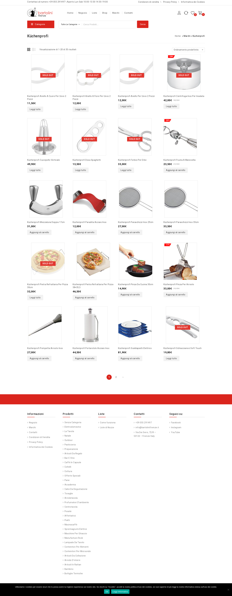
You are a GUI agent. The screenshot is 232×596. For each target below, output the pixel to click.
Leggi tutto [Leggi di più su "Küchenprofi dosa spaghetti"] (80, 170)
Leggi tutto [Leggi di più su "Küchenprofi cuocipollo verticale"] (35, 170)
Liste (94, 13)
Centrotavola (71, 507)
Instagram (176, 427)
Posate (68, 511)
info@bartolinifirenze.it (147, 427)
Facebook (176, 422)
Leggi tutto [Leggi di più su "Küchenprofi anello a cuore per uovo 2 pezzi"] (35, 109)
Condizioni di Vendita (39, 437)
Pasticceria (70, 444)
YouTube (175, 432)
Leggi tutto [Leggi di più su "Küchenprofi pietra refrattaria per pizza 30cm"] (35, 297)
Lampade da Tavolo (74, 542)
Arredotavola (71, 498)
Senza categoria (73, 422)
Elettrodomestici (73, 427)
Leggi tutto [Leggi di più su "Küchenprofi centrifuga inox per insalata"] (171, 106)
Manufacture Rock (74, 538)
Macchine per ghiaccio (76, 533)
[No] (228, 589)
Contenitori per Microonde (78, 551)
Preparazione (71, 449)
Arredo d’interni (72, 560)
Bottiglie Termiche (74, 573)
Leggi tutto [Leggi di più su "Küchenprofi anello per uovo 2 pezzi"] (126, 106)
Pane (67, 480)
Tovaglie (69, 493)
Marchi (115, 13)
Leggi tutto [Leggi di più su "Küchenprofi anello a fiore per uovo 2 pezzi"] (80, 109)
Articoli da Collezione (75, 556)
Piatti (67, 520)
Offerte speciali (72, 476)
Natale (68, 436)
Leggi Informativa (120, 592)
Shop (104, 13)
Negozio (82, 13)
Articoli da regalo (73, 453)
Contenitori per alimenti (77, 547)
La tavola (69, 431)
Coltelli (68, 467)
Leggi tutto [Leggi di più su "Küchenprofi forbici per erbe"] (126, 170)
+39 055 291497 (143, 422)
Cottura (68, 471)
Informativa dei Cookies (193, 2)
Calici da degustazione (76, 489)
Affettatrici (70, 516)
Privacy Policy (170, 2)
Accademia (70, 484)
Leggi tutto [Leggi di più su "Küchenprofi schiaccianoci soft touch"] (171, 358)
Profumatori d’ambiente (77, 502)
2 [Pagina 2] (116, 377)
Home (70, 13)
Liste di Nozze (107, 427)
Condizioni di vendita (148, 2)
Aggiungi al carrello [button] (175, 170)
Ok (106, 592)
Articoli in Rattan (73, 564)
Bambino (69, 569)
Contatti (128, 13)
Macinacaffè (71, 524)
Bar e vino (70, 458)
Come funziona (108, 422)
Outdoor (69, 440)
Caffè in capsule (73, 462)
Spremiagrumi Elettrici (76, 529)
